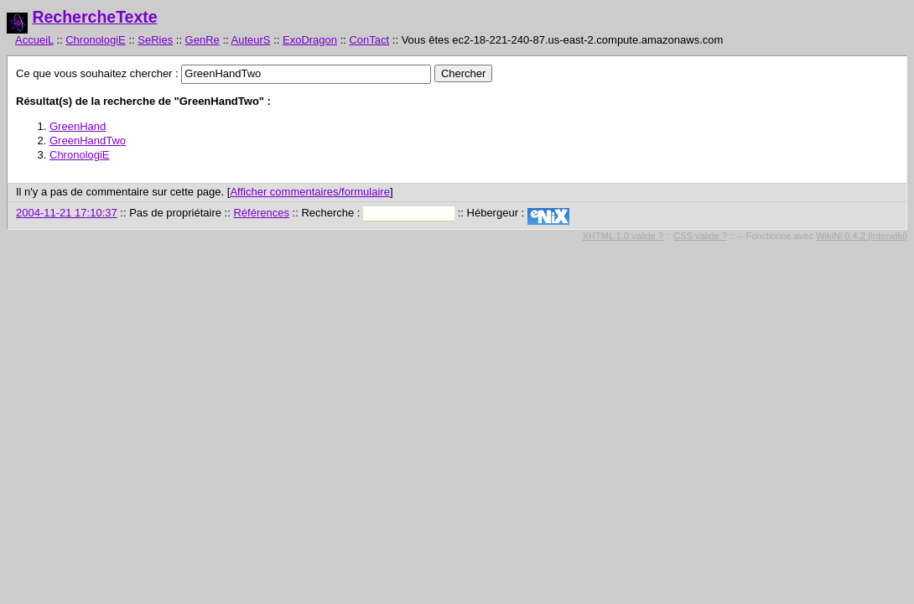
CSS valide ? (700, 236)
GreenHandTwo (87, 140)
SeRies (155, 40)
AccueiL (34, 40)
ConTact (369, 40)
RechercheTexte (94, 17)
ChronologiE (95, 40)
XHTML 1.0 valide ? (623, 236)
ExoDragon (310, 40)
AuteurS (251, 40)
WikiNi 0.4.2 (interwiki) (861, 236)
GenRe (202, 40)
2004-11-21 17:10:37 (66, 212)
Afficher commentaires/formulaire (310, 191)
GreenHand (77, 126)
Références (260, 212)
